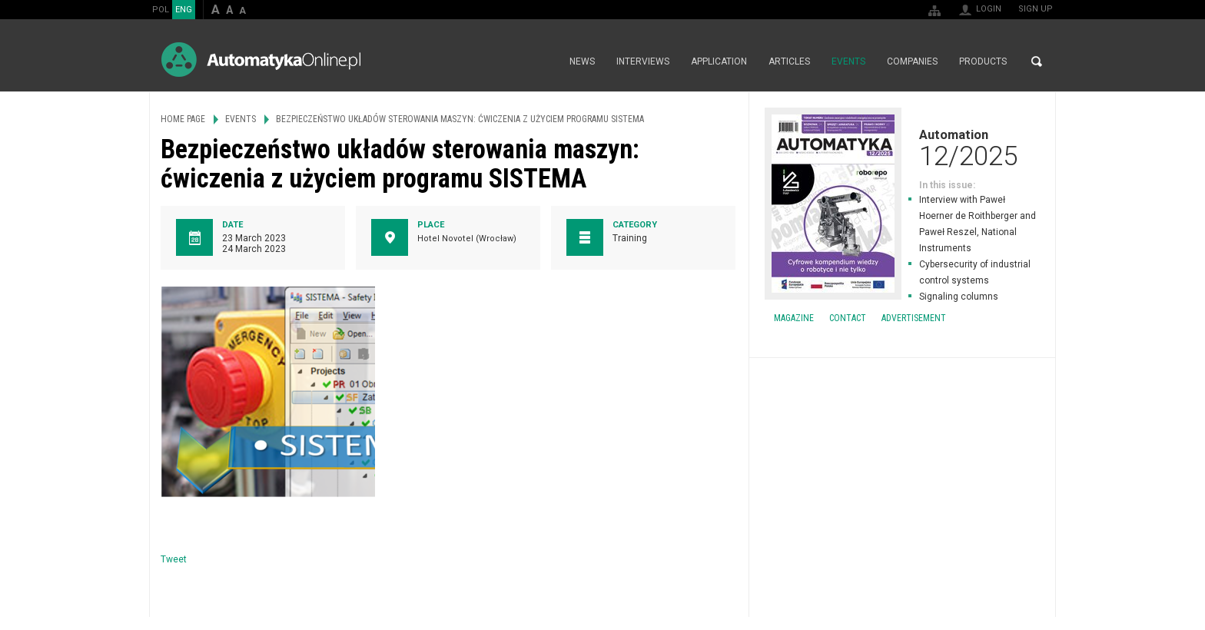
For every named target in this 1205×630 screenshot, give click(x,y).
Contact (847, 318)
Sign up (1035, 9)
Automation (902, 147)
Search (1036, 61)
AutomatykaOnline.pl (260, 59)
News (582, 61)
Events (848, 61)
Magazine (794, 318)
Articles (789, 61)
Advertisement (913, 318)
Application (719, 61)
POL (160, 10)
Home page (542, 61)
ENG (183, 10)
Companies (912, 61)
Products (983, 61)
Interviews (642, 61)
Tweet (174, 559)
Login (988, 9)
